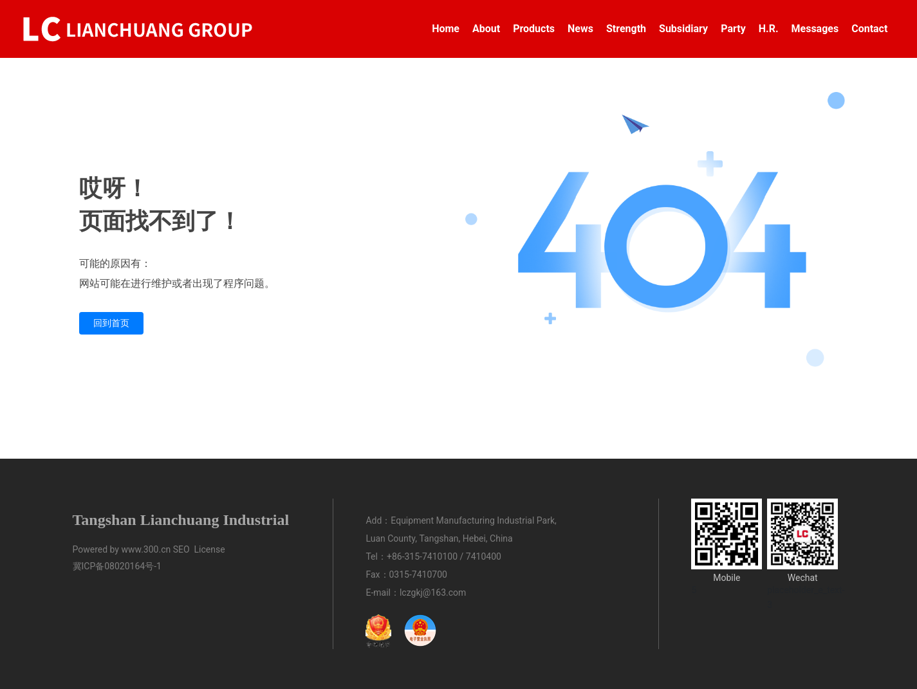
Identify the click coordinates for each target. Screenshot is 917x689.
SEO (181, 549)
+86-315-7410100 (422, 556)
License (209, 549)
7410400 (483, 556)
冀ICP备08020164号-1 (117, 566)
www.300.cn (146, 549)
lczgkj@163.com (433, 592)
